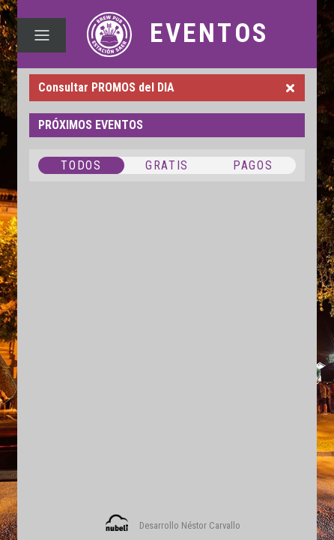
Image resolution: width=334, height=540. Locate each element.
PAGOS (253, 165)
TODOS (81, 165)
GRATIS (167, 165)
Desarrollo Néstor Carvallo (189, 525)
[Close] (290, 87)
